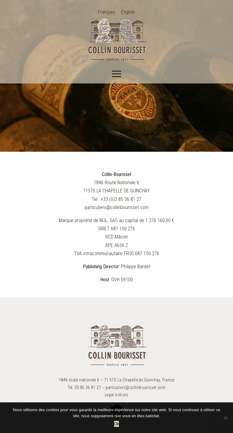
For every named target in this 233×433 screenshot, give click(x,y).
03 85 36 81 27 (88, 387)
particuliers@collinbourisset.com (117, 207)
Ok (116, 423)
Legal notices (116, 394)
